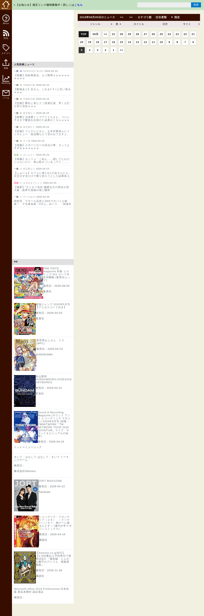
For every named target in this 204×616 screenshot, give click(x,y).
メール (6, 94)
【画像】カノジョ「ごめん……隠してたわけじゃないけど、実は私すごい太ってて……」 (42, 161)
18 (97, 42)
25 (161, 34)
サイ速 (26, 141)
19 (89, 42)
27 (145, 34)
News (6, 5)
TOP (84, 34)
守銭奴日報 (29, 85)
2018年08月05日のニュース (97, 17)
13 (137, 42)
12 (145, 42)
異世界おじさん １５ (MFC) (50, 342)
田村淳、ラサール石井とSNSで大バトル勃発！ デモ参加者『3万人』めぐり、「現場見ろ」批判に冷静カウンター (42, 204)
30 (121, 34)
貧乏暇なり (29, 113)
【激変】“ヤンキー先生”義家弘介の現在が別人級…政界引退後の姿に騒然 (41, 189)
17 (105, 42)
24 (169, 34)
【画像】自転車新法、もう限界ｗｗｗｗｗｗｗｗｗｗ (42, 77)
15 (121, 42)
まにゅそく (29, 155)
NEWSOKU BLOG (33, 71)
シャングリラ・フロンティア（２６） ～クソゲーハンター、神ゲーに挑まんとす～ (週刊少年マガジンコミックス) (55, 522)
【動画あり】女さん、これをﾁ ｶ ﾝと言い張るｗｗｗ (42, 91)
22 (185, 34)
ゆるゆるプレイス (32, 183)
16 (113, 42)
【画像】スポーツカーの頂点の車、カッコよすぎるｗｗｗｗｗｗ (42, 147)
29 (129, 34)
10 (161, 42)
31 (113, 34)
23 (177, 34)
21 (193, 34)
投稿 (6, 66)
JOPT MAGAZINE (50, 480)
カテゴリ (6, 49)
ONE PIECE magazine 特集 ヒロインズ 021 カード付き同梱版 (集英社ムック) (56, 274)
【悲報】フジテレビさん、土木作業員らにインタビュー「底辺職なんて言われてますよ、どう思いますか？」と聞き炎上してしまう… (42, 134)
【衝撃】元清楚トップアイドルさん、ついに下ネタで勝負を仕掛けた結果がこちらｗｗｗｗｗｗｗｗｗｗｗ (42, 120)
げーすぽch (29, 197)
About (6, 19)
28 (137, 34)
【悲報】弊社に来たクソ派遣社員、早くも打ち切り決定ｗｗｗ (42, 105)
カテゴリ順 (145, 17)
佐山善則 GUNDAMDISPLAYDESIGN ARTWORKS (54, 379)
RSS (5, 36)
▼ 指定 (175, 17)
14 (129, 42)
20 (81, 42)
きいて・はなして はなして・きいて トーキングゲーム (41, 458)
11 (153, 42)
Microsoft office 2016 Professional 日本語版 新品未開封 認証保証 (41, 590)
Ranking (6, 79)
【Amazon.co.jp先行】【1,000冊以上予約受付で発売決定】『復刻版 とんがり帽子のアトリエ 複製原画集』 (53, 558)
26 (153, 34)
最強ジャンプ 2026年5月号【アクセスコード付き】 (53, 306)
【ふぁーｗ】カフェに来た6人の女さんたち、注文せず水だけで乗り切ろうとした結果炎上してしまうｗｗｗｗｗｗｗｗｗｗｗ (42, 176)
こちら (78, 4)
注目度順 (161, 17)
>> (130, 17)
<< (121, 17)
